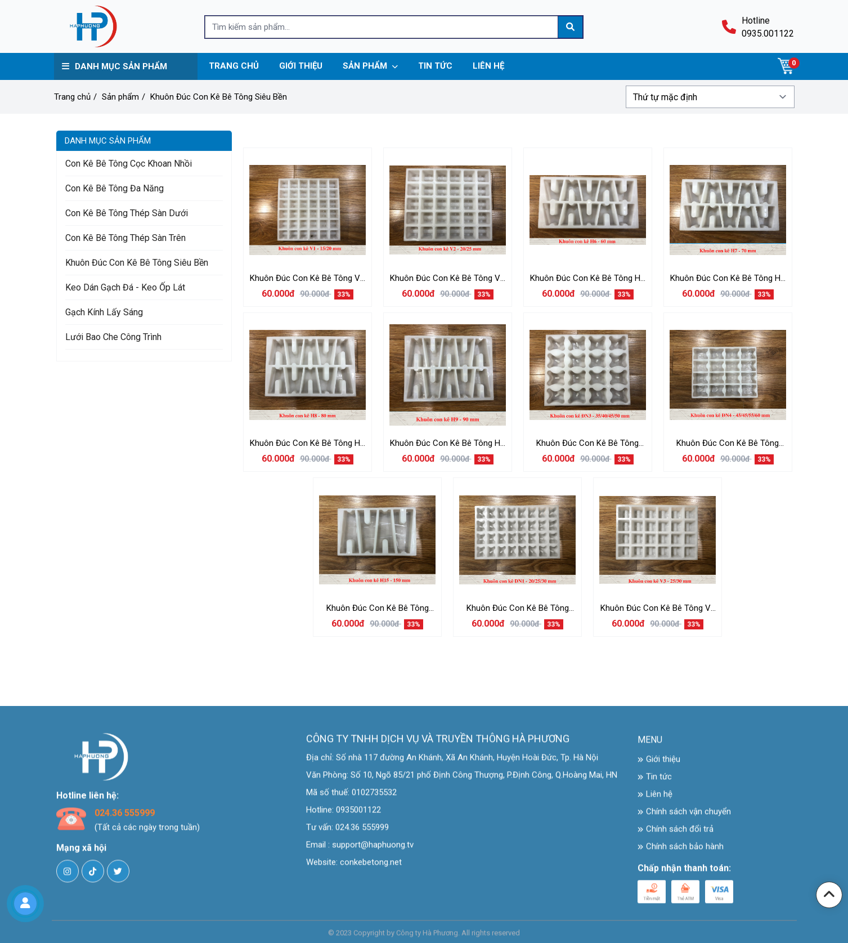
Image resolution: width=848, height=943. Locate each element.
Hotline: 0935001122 (343, 815)
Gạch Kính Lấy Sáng (104, 312)
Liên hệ (655, 799)
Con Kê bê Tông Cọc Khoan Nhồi (128, 163)
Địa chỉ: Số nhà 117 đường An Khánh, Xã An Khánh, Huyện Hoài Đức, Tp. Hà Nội (452, 763)
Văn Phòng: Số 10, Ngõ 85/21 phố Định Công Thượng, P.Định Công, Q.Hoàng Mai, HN (461, 780)
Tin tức (655, 782)
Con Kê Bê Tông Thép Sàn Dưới (126, 213)
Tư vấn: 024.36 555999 (347, 833)
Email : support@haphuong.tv (360, 850)
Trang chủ (72, 97)
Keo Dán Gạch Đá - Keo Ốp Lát (125, 287)
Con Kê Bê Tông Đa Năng (114, 188)
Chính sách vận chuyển (684, 817)
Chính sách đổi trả (676, 834)
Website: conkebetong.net (354, 867)
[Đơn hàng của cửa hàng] (710, 97)
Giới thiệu (659, 764)
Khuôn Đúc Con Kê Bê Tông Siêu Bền (218, 97)
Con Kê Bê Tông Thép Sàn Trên (125, 238)
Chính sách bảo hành (681, 852)
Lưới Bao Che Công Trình (113, 337)
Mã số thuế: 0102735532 (351, 798)
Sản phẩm (120, 97)
